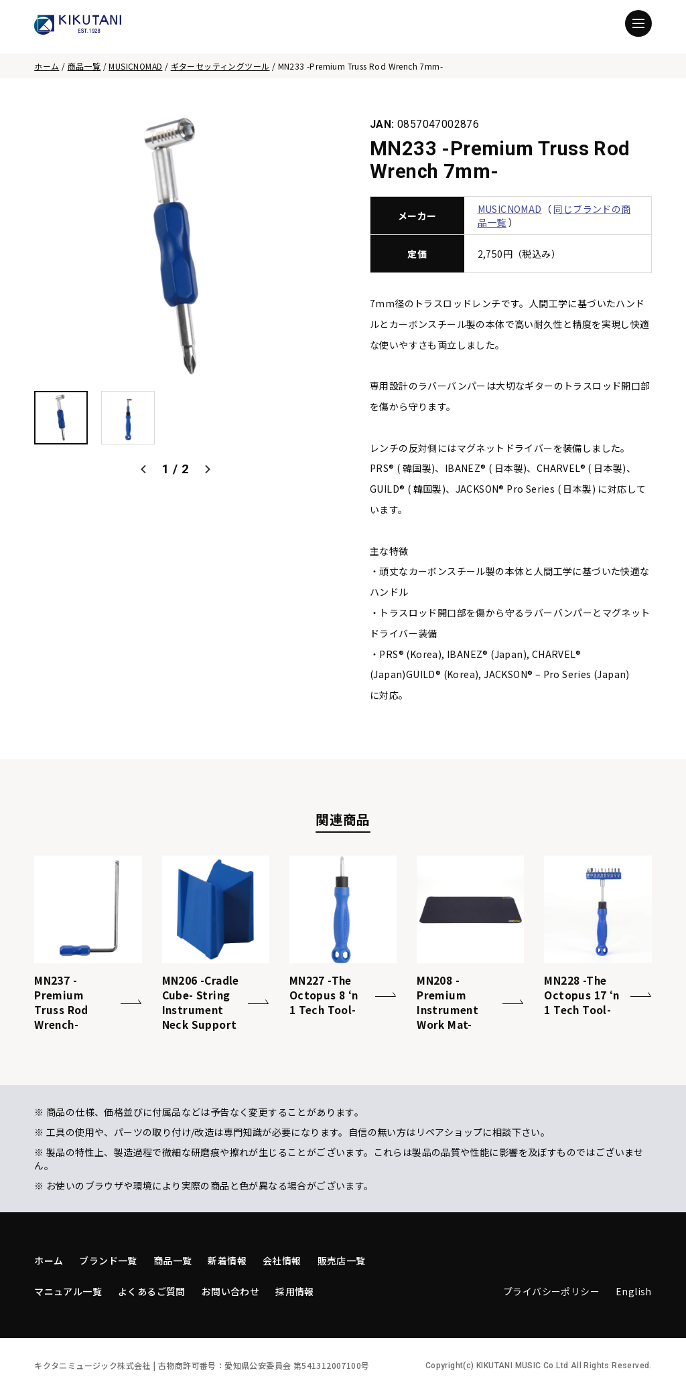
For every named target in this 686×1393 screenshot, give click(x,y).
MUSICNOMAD (135, 66)
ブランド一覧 (108, 1260)
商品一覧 (84, 66)
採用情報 (294, 1291)
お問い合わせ (230, 1291)
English (634, 1291)
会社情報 (282, 1260)
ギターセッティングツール (220, 66)
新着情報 (227, 1260)
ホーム (46, 66)
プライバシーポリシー (551, 1291)
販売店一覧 (342, 1260)
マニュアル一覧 (68, 1291)
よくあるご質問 (152, 1291)
